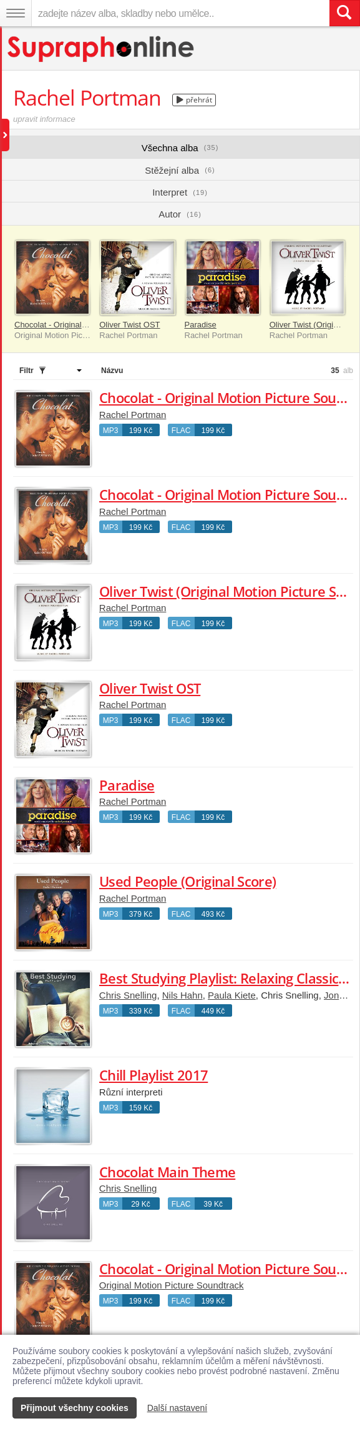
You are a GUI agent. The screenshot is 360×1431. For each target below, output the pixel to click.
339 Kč (140, 1011)
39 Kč (213, 1204)
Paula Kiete (232, 995)
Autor (180, 214)
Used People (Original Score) (187, 881)
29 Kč (140, 1204)
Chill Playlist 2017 (153, 1074)
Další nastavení (177, 1408)
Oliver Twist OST (129, 324)
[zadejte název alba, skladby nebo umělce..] (180, 13)
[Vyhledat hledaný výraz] (344, 13)
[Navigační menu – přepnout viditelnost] (15, 13)
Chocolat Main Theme (167, 1171)
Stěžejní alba (180, 170)
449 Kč (213, 1011)
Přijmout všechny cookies (75, 1408)
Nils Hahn (182, 995)
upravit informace (44, 119)
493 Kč (213, 914)
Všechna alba (180, 147)
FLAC (181, 430)
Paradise (200, 324)
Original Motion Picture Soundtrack (171, 1285)
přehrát (194, 99)
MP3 (111, 430)
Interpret (180, 192)
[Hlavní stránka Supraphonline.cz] (101, 49)
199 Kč (140, 430)
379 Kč (140, 914)
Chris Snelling (128, 995)
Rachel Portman (133, 414)
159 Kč (140, 1108)
